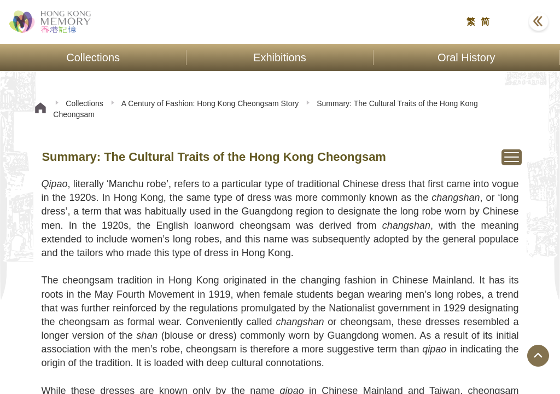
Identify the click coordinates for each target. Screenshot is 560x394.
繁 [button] (470, 21)
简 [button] (485, 21)
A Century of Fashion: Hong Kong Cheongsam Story (210, 103)
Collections (84, 103)
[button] (511, 22)
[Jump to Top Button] (538, 356)
